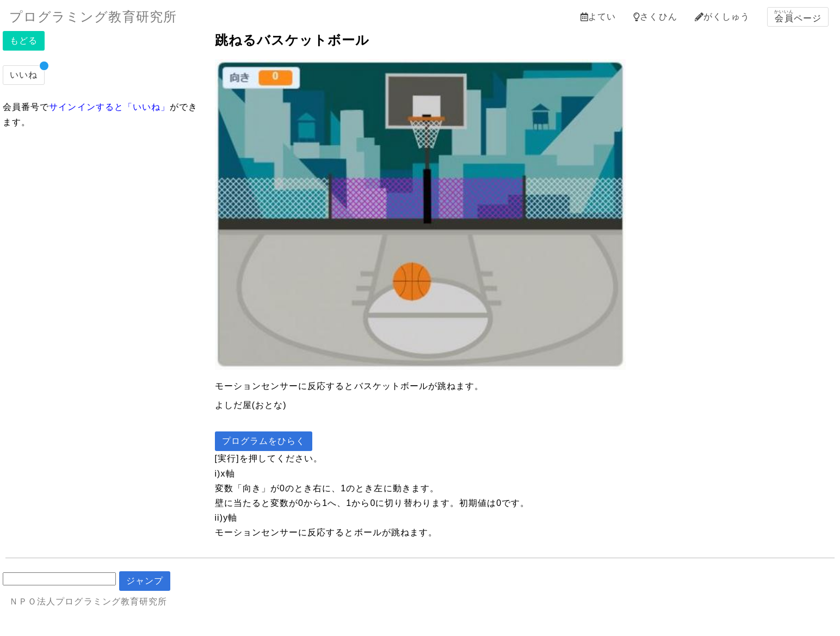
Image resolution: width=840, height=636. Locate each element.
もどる (24, 40)
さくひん (655, 16)
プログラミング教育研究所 (93, 16)
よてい (598, 16)
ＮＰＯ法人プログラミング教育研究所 (88, 601)
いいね (24, 74)
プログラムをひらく (264, 441)
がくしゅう (722, 16)
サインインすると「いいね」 (109, 107)
